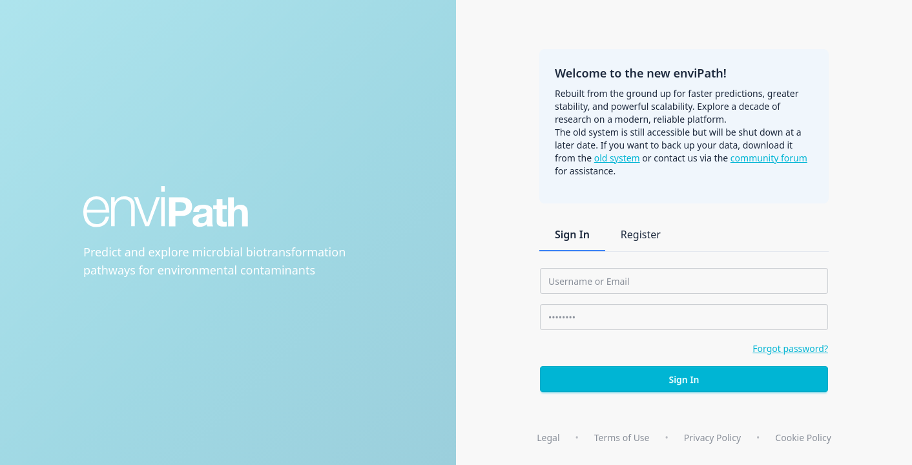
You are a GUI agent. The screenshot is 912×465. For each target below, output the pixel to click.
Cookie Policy (803, 437)
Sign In (572, 234)
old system (617, 158)
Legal (548, 437)
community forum (769, 158)
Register (641, 234)
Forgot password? (790, 348)
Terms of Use (622, 437)
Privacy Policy (712, 437)
